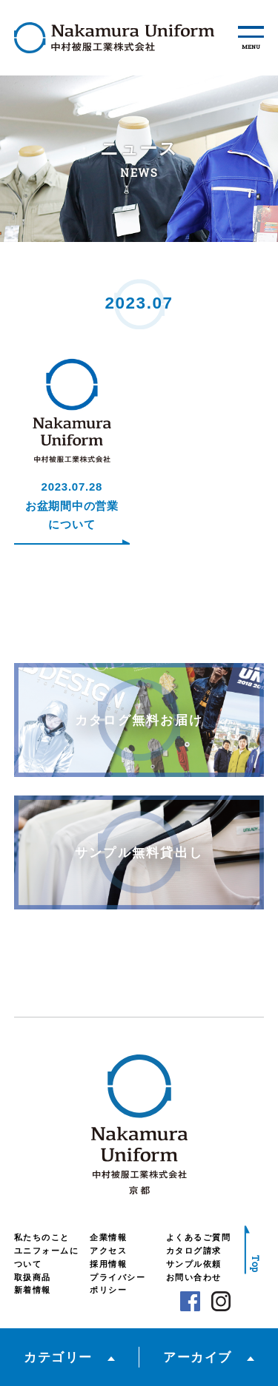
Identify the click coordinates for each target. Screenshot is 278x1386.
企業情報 (108, 1237)
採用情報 (108, 1263)
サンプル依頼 (194, 1263)
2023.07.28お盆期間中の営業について (72, 505)
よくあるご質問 (198, 1237)
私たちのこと (42, 1237)
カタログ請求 (194, 1250)
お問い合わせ (194, 1277)
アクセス (108, 1250)
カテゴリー (58, 1357)
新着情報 (32, 1289)
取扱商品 (32, 1277)
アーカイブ (197, 1357)
